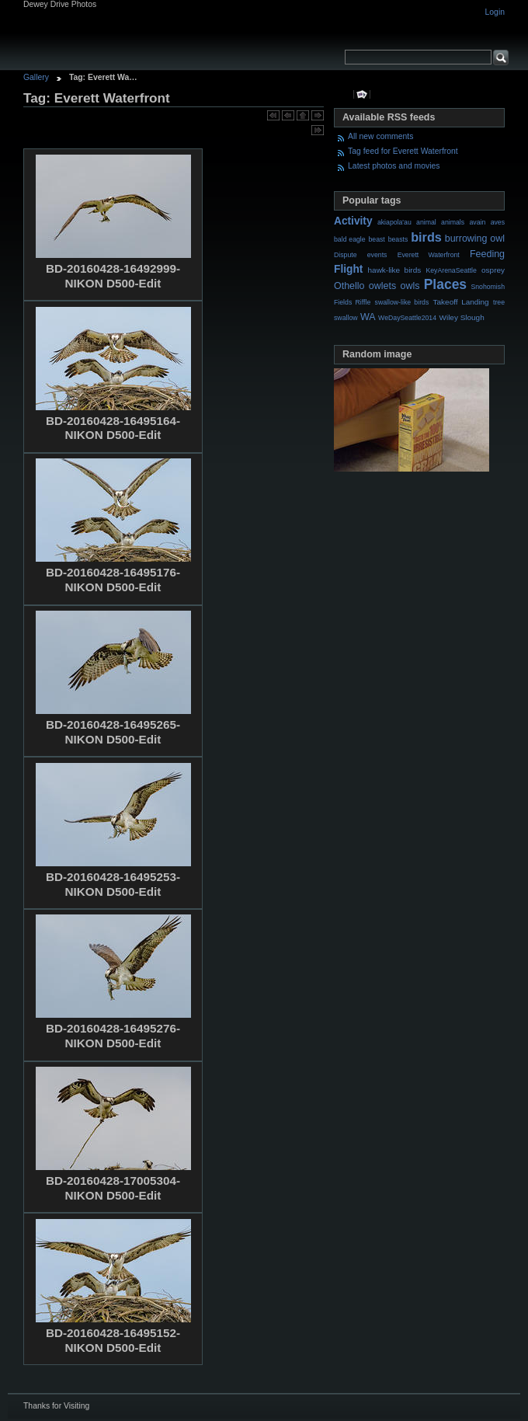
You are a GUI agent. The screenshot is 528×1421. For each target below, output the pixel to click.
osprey (493, 270)
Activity (353, 221)
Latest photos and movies (393, 166)
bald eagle (350, 239)
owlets (382, 285)
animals (452, 222)
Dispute (345, 255)
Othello (349, 285)
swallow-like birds (402, 302)
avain (477, 222)
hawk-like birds (395, 270)
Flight (348, 269)
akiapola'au (394, 222)
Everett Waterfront (429, 255)
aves (498, 222)
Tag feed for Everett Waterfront (403, 151)
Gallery (36, 77)
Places (445, 284)
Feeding (487, 254)
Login (495, 12)
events (377, 255)
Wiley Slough (462, 317)
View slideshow (362, 94)
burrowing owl (475, 238)
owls (409, 285)
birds (426, 237)
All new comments (380, 136)
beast (376, 239)
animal (426, 222)
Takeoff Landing (461, 302)
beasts (398, 239)
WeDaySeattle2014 (407, 318)
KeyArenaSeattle (451, 270)
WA (368, 317)
